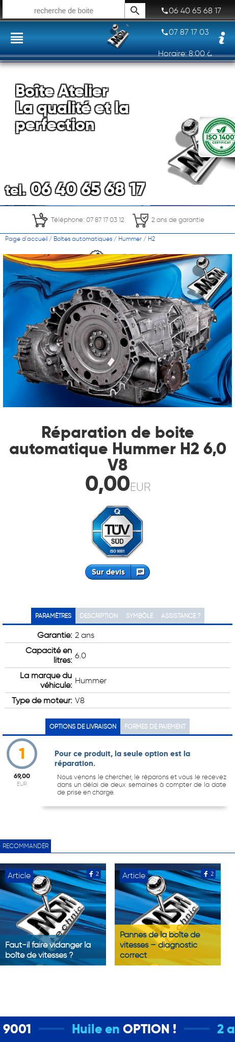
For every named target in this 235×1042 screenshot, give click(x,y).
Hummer (130, 238)
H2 (151, 238)
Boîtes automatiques (83, 238)
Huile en (104, 1029)
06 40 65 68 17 (191, 10)
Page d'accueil (26, 238)
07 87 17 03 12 (189, 32)
